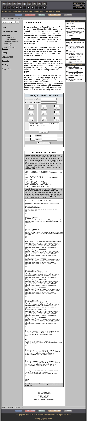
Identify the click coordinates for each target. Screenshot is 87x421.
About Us (5, 61)
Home (3, 18)
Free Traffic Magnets (9, 31)
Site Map (5, 65)
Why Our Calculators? (10, 39)
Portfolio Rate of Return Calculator (77, 88)
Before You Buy (8, 43)
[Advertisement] (11, 106)
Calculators (10, 18)
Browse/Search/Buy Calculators (45, 394)
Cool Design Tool (78, 63)
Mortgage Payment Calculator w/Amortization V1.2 (77, 75)
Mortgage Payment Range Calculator (77, 84)
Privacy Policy (7, 69)
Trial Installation (8, 45)
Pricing (4, 53)
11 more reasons (77, 40)
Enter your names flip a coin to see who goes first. (45, 122)
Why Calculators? (9, 37)
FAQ (40, 195)
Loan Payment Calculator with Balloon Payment (78, 80)
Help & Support (7, 57)
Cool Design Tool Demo (11, 41)
